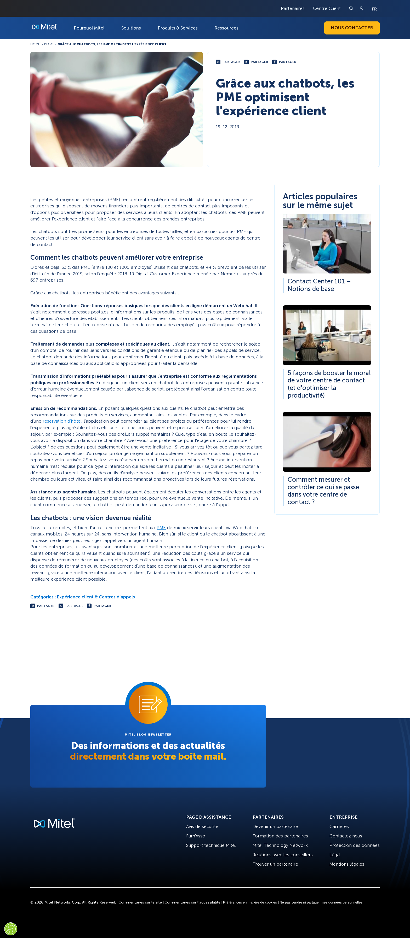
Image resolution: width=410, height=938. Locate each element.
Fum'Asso (195, 835)
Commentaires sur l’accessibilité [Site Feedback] (192, 902)
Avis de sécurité (202, 826)
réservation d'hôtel (62, 421)
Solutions (131, 28)
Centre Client (327, 8)
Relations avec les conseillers (283, 854)
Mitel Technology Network (280, 845)
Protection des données (354, 845)
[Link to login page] (361, 8)
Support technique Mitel (211, 845)
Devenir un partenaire (275, 826)
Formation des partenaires (280, 835)
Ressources (226, 28)
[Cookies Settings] (10, 928)
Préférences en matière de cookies (250, 902)
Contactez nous (345, 835)
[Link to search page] (351, 8)
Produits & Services (178, 28)
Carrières (339, 826)
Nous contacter (352, 27)
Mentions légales (346, 864)
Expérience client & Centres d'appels (96, 596)
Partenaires (293, 8)
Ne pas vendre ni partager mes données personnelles (321, 902)
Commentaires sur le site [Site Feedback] (140, 902)
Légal (334, 854)
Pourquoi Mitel (89, 28)
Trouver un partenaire (275, 864)
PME (161, 527)
